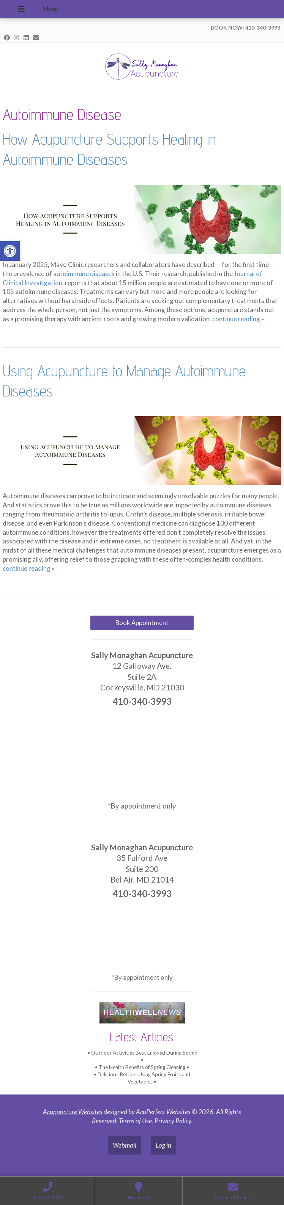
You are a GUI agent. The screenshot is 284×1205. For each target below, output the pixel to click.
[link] (10, 251)
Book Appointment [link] (142, 623)
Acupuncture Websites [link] (73, 1112)
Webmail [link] (124, 1145)
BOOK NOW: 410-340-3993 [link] (245, 27)
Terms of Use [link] (135, 1121)
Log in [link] (163, 1145)
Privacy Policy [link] (173, 1121)
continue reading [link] (238, 319)
